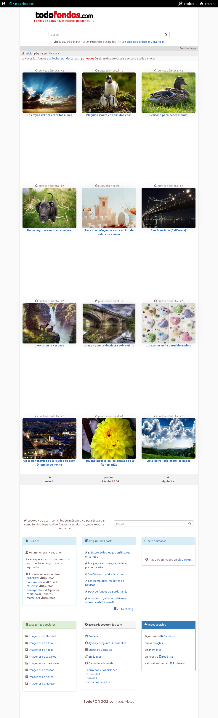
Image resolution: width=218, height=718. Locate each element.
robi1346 (32, 594)
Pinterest (177, 663)
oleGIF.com (184, 559)
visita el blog (123, 609)
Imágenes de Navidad (42, 636)
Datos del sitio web (100, 663)
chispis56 (32, 586)
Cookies (92, 678)
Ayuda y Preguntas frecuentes (107, 643)
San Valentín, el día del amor (106, 574)
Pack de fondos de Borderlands (107, 591)
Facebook (168, 636)
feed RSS (166, 656)
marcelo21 (33, 597)
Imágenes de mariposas (44, 663)
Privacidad (93, 674)
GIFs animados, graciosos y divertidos (143, 41)
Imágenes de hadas (41, 649)
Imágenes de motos (41, 670)
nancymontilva (36, 582)
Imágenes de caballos (42, 656)
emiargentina (35, 590)
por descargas (70, 58)
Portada (93, 636)
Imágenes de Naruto (42, 683)
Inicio (28, 53)
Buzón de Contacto (100, 649)
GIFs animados (21, 3)
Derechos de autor (98, 682)
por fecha (53, 58)
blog (89, 541)
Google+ (155, 643)
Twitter (154, 649)
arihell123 (33, 578)
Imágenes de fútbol (41, 643)
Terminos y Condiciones (102, 670)
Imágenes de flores (41, 676)
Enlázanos (95, 656)
